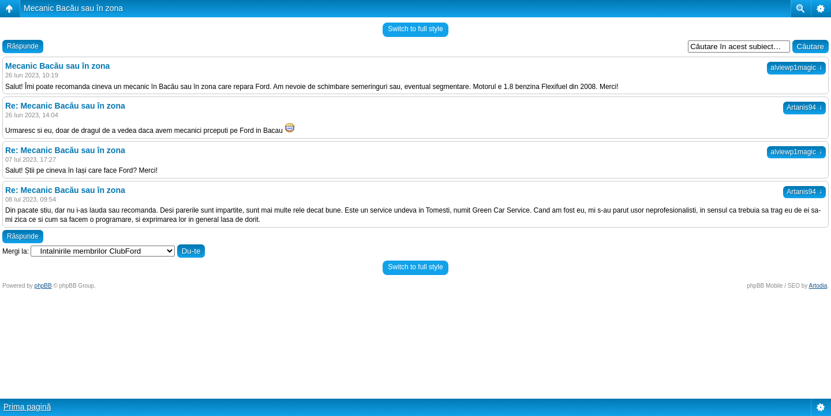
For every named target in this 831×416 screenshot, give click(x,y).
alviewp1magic (796, 68)
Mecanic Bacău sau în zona (73, 8)
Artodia (818, 286)
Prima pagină (27, 406)
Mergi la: (15, 251)
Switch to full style (415, 29)
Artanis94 (804, 107)
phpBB (43, 286)
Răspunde (23, 46)
